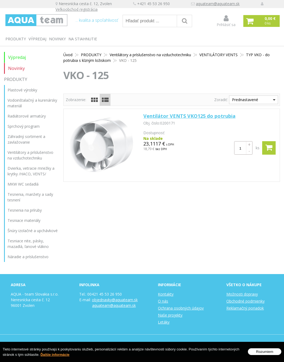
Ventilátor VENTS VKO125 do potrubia (189, 116)
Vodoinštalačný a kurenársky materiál (32, 103)
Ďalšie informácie (55, 355)
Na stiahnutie (82, 38)
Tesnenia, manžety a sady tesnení (30, 197)
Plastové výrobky (22, 90)
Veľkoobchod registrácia (80, 9)
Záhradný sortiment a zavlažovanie (26, 139)
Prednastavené (245, 99)
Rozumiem (264, 352)
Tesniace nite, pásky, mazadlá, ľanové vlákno (28, 243)
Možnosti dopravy (242, 294)
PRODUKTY (15, 38)
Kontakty (166, 294)
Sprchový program (24, 126)
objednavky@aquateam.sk (115, 299)
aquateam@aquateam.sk (221, 4)
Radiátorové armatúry (27, 116)
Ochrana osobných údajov (181, 308)
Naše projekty (170, 315)
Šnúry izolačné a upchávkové (33, 230)
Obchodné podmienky (245, 301)
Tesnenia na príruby (25, 210)
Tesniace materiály (24, 220)
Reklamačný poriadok (245, 308)
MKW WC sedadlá (23, 184)
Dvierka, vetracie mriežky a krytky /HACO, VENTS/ (31, 171)
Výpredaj (37, 38)
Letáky (163, 322)
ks (257, 147)
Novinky (57, 38)
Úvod (67, 54)
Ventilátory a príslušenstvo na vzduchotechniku (150, 54)
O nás (163, 301)
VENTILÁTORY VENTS (218, 54)
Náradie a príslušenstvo (28, 256)
